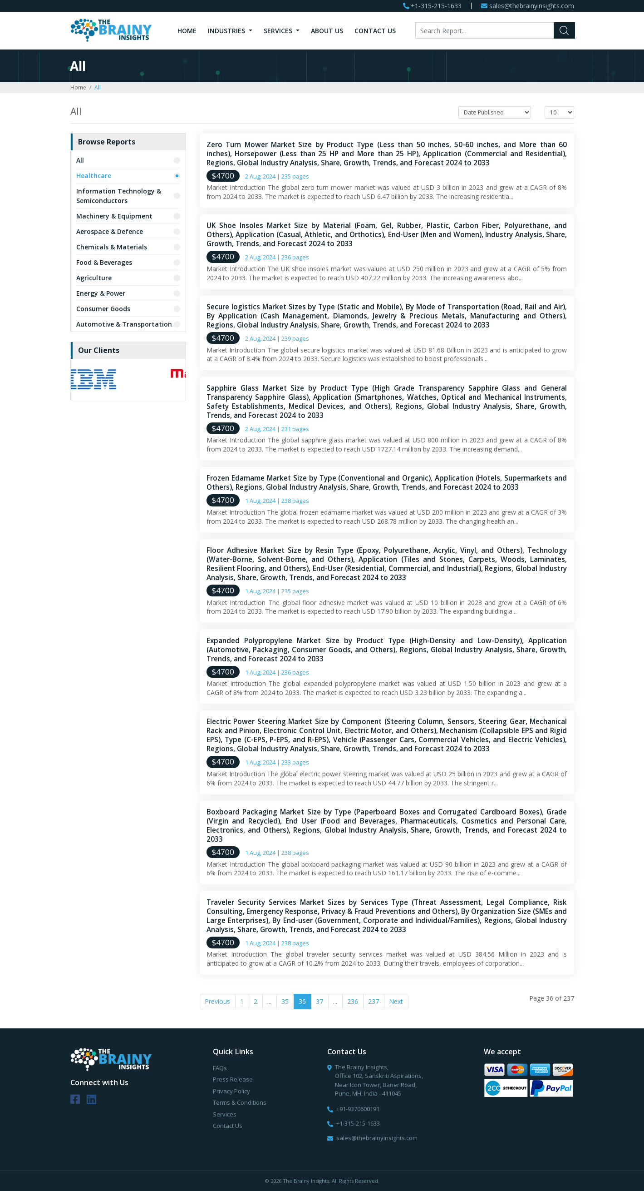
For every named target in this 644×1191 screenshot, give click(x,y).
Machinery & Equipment (114, 216)
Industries (227, 30)
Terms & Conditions (239, 1102)
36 (302, 1001)
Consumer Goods (103, 308)
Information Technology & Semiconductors (118, 196)
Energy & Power (100, 293)
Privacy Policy (231, 1091)
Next (396, 1001)
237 (373, 1001)
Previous (217, 1001)
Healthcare (93, 175)
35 (285, 1001)
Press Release (233, 1079)
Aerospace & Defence (109, 231)
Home (187, 30)
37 (319, 1001)
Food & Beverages (104, 262)
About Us (327, 30)
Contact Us (375, 30)
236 (352, 1001)
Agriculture (94, 277)
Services (279, 30)
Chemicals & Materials (111, 247)
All (80, 160)
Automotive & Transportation (124, 324)
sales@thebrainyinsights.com (531, 6)
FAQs (220, 1068)
